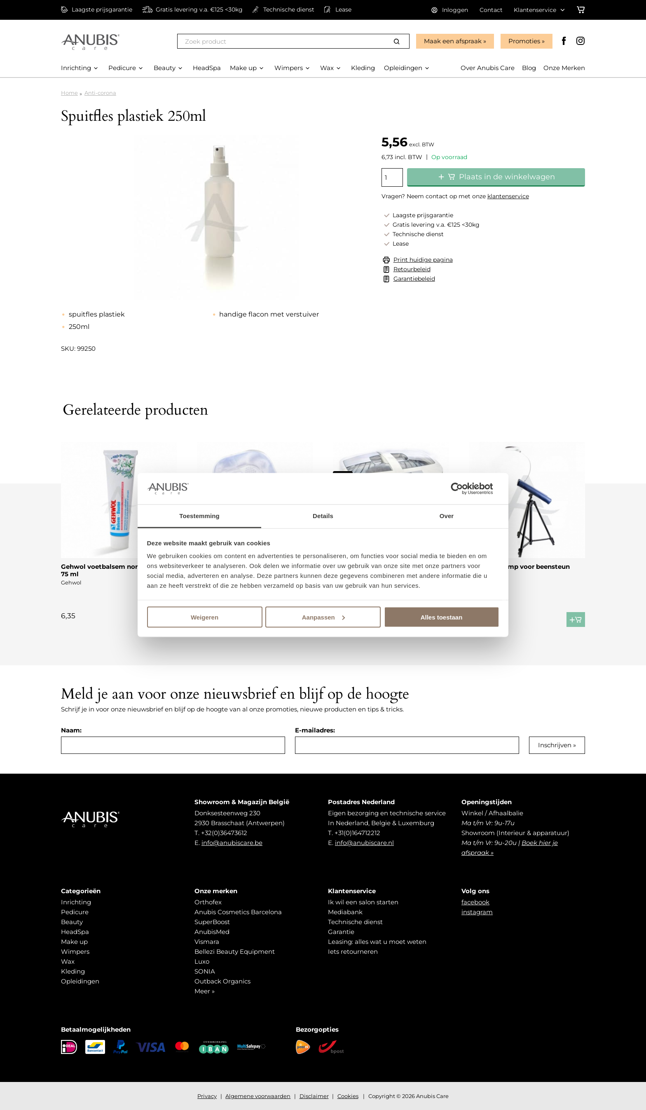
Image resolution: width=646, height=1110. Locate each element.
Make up (74, 942)
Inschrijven (554, 745)
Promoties (524, 41)
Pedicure (75, 912)
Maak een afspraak (453, 41)
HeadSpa (75, 932)
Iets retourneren (353, 951)
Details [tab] (323, 515)
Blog (529, 68)
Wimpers (75, 951)
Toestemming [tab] (199, 515)
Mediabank (345, 912)
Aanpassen (323, 616)
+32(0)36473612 (224, 833)
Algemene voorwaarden (257, 1096)
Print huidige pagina (423, 259)
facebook (475, 902)
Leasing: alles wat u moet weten (377, 942)
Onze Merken (564, 68)
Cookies (347, 1096)
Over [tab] (447, 515)
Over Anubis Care (488, 68)
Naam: (71, 730)
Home (69, 92)
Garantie (341, 932)
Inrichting (76, 902)
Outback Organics (222, 981)
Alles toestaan (442, 616)
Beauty (72, 922)
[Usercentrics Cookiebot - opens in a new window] (463, 488)
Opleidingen (80, 981)
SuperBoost (212, 922)
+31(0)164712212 (357, 833)
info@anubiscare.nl (364, 843)
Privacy (207, 1096)
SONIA (204, 971)
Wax (68, 961)
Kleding (73, 971)
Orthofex (208, 902)
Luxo (201, 961)
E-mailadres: (315, 730)
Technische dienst (355, 922)
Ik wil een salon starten (363, 902)
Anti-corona (100, 92)
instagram (477, 912)
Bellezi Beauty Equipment (234, 951)
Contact (491, 10)
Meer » (204, 991)
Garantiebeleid (414, 278)
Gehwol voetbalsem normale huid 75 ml (115, 570)
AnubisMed (211, 932)
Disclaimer (314, 1096)
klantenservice (508, 196)
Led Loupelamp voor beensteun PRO (519, 570)
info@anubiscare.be (231, 843)
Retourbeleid (412, 269)
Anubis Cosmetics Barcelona (238, 912)
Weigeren (204, 616)
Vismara (206, 942)
